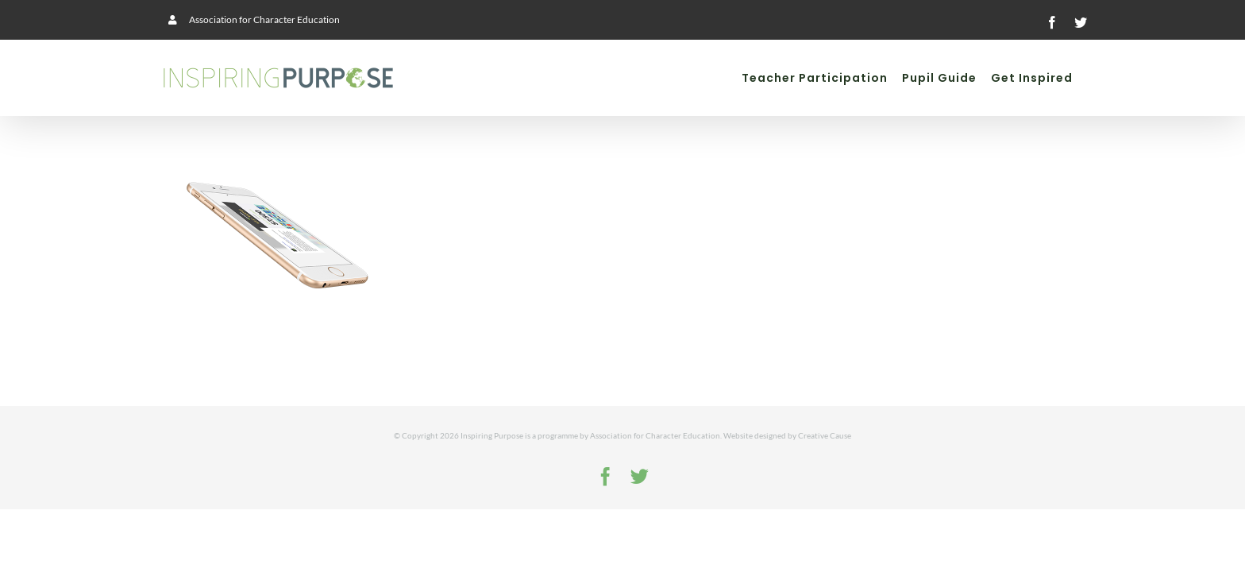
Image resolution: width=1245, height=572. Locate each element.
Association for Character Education (655, 435)
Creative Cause (824, 435)
